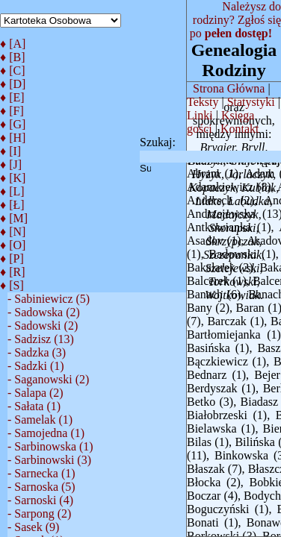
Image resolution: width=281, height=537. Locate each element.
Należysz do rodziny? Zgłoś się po (235, 20)
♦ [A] (12, 43)
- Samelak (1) (39, 419)
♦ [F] (12, 110)
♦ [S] (12, 285)
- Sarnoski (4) (40, 500)
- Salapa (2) (35, 392)
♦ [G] (12, 124)
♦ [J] (11, 164)
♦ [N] (12, 231)
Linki (200, 115)
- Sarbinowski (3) (49, 459)
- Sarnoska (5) (41, 486)
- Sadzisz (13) (40, 339)
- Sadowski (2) (42, 325)
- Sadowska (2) (43, 312)
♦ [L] (12, 191)
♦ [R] (12, 272)
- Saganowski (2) (48, 379)
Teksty (202, 101)
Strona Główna (229, 88)
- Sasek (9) (33, 527)
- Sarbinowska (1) (50, 446)
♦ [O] (12, 245)
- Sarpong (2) (39, 513)
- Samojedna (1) (45, 433)
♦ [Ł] (12, 204)
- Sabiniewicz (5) (48, 298)
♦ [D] (12, 84)
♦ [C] (12, 70)
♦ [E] (12, 97)
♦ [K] (12, 178)
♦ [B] (12, 57)
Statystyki (251, 101)
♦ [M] (14, 218)
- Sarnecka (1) (41, 473)
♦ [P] (12, 258)
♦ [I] (10, 151)
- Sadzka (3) (36, 352)
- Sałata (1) (34, 406)
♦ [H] (12, 137)
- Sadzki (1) (35, 365)
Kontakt (239, 128)
